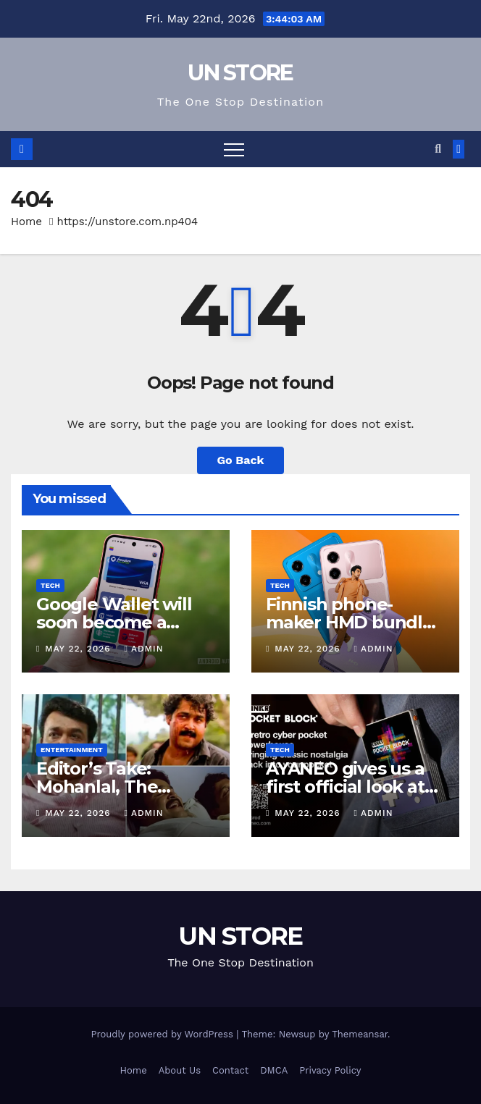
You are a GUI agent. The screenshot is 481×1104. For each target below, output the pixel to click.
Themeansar (360, 1034)
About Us (180, 1070)
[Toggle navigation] (234, 149)
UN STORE (240, 72)
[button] (438, 149)
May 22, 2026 (79, 649)
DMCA (274, 1070)
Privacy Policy (330, 1070)
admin (144, 649)
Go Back (240, 460)
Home (26, 221)
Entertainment (72, 750)
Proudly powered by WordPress (163, 1034)
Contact (230, 1070)
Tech (50, 585)
